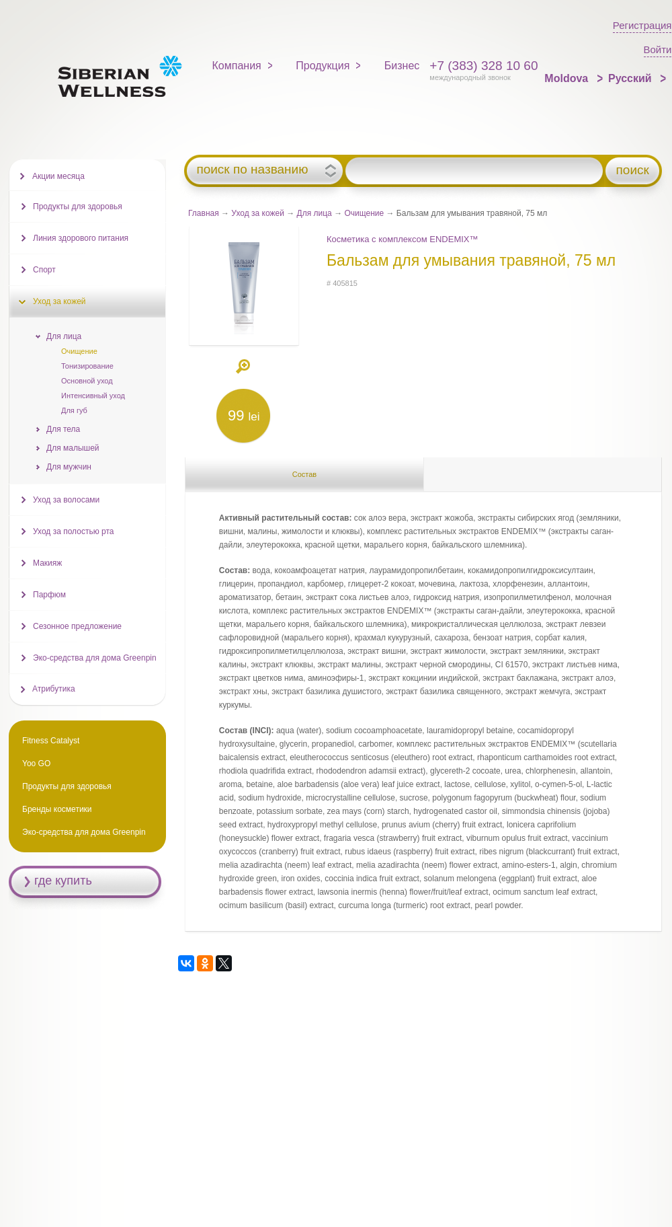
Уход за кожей (257, 213)
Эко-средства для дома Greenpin (95, 658)
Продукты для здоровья (77, 206)
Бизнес (402, 65)
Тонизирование (87, 366)
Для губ (74, 410)
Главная (203, 213)
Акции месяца (58, 176)
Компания (236, 65)
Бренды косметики (57, 809)
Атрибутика (53, 689)
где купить (63, 880)
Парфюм (49, 594)
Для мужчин (68, 467)
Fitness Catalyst (50, 740)
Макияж (47, 563)
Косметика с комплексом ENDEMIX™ (402, 239)
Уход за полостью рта (73, 531)
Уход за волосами (66, 500)
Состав (304, 474)
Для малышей (72, 448)
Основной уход (87, 381)
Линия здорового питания (80, 238)
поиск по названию (252, 169)
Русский (631, 78)
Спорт (44, 269)
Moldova (567, 78)
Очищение (364, 213)
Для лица (314, 213)
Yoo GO (36, 763)
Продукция (322, 65)
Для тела (63, 429)
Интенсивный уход (93, 396)
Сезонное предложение (77, 626)
